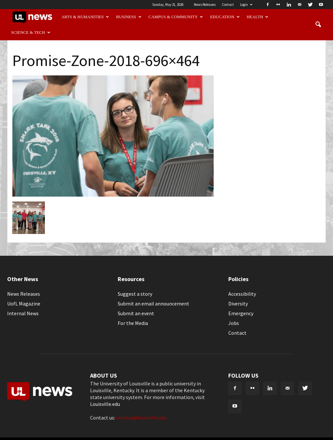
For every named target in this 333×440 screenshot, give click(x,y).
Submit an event (136, 313)
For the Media (133, 323)
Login (246, 4)
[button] (318, 24)
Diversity (238, 303)
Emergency (240, 313)
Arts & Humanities (85, 17)
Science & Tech (30, 32)
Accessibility (242, 294)
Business (128, 17)
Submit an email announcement (153, 303)
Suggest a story (135, 294)
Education (225, 17)
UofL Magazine (23, 303)
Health (258, 17)
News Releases (205, 4)
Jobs (233, 323)
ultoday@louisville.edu (141, 417)
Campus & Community (176, 17)
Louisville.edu (105, 404)
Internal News (23, 313)
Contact (228, 4)
